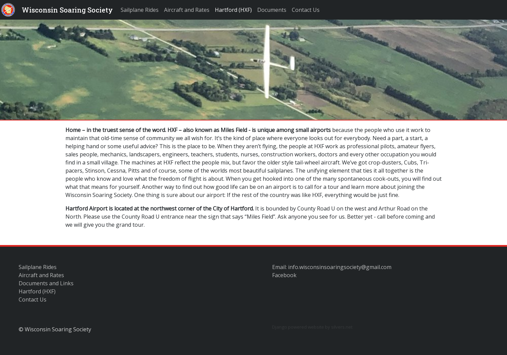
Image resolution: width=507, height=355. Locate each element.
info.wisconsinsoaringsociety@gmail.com (339, 267)
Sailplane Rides (140, 10)
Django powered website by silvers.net (312, 327)
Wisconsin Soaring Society (67, 9)
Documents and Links (46, 283)
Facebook (284, 275)
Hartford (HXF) (233, 10)
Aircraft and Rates (186, 10)
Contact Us (306, 10)
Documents (271, 10)
